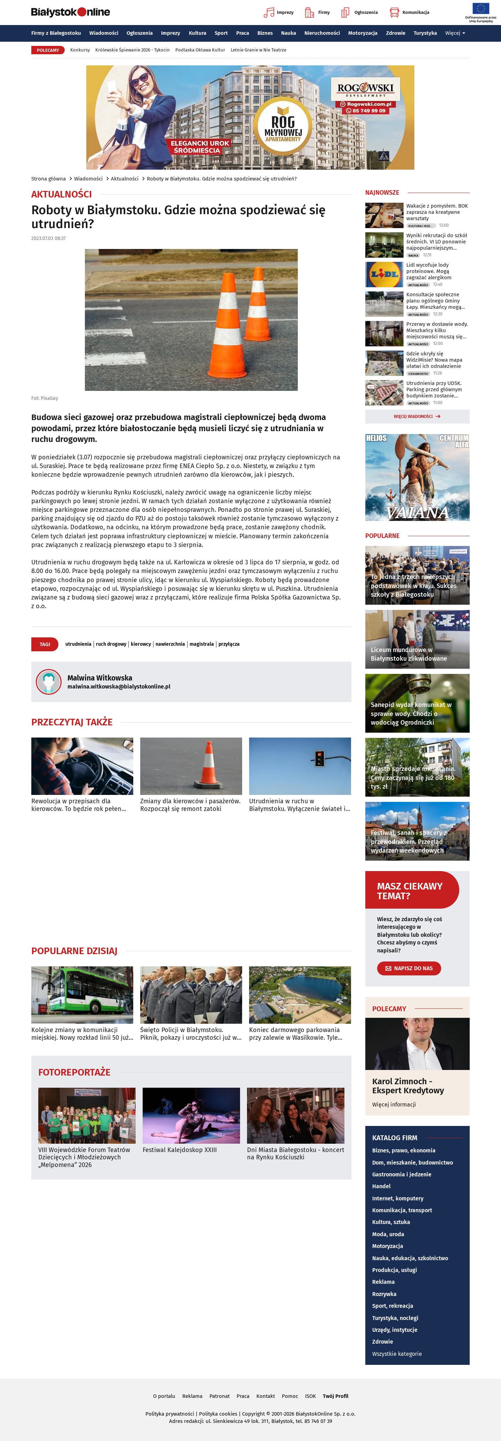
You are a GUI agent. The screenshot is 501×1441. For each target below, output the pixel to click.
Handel (381, 1186)
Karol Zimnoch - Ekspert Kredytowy (408, 1086)
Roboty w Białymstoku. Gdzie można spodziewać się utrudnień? (222, 179)
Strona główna (48, 179)
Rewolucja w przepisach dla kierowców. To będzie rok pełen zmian (76, 805)
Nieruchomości (322, 33)
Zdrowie (395, 33)
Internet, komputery (397, 1198)
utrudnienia (78, 644)
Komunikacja (409, 12)
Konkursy (80, 50)
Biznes (265, 33)
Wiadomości (103, 33)
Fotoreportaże (74, 1071)
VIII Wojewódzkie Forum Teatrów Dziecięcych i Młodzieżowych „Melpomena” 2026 (84, 1157)
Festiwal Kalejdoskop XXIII (180, 1150)
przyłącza (229, 644)
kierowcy (141, 644)
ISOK (310, 1396)
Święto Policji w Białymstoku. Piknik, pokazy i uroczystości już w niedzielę (188, 1034)
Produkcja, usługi (394, 1270)
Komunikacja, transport (402, 1210)
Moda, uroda (388, 1234)
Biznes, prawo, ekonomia (404, 1150)
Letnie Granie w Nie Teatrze (258, 50)
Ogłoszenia (359, 12)
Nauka (288, 33)
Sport (221, 33)
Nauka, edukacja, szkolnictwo (410, 1258)
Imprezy (279, 12)
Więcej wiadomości (413, 416)
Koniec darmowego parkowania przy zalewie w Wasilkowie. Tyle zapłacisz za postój (294, 1034)
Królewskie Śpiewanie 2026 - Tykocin (132, 50)
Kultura (197, 33)
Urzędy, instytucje (395, 1330)
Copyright (253, 1414)
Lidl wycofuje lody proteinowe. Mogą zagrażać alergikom (429, 271)
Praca (242, 33)
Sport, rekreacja (392, 1306)
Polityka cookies (218, 1414)
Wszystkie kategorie (397, 1354)
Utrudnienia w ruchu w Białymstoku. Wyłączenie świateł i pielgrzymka (297, 805)
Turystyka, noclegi (395, 1318)
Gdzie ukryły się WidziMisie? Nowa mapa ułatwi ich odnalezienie (434, 360)
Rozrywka (384, 1294)
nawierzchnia (170, 644)
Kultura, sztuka (391, 1222)
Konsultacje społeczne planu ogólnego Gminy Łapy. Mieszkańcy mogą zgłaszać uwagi (433, 300)
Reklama (383, 1282)
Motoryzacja (362, 33)
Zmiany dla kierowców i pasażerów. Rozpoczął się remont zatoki (190, 805)
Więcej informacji (394, 1104)
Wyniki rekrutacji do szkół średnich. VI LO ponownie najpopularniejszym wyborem (436, 241)
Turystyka (425, 33)
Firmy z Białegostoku (56, 33)
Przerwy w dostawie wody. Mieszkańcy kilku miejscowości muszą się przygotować (437, 330)
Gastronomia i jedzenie (401, 1174)
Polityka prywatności (169, 1414)
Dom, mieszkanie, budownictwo (412, 1162)
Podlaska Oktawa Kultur (200, 50)
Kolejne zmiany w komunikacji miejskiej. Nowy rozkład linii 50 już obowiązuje (80, 1034)
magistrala (202, 644)
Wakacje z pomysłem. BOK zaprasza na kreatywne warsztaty (437, 212)
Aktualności (124, 179)
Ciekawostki (418, 374)
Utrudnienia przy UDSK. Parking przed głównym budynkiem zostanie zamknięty (434, 389)
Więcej (455, 33)
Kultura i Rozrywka (422, 226)
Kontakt (265, 1396)
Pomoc (290, 1396)
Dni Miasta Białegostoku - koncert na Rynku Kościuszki (295, 1153)
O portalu (164, 1396)
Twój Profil (335, 1396)
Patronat (219, 1396)
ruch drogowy (111, 644)
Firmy (317, 12)
